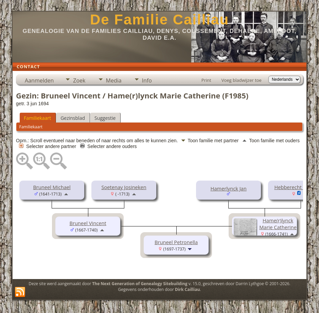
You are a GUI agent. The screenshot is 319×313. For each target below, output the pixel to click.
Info (147, 80)
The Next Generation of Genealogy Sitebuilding (139, 284)
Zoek (79, 80)
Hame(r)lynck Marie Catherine (278, 224)
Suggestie (105, 118)
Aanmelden (39, 80)
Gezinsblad (72, 118)
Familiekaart (37, 118)
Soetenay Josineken (123, 187)
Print (206, 80)
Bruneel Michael (51, 187)
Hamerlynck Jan (228, 188)
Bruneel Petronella (176, 242)
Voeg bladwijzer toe (241, 80)
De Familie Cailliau (159, 19)
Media (114, 80)
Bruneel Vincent (87, 223)
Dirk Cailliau (187, 289)
